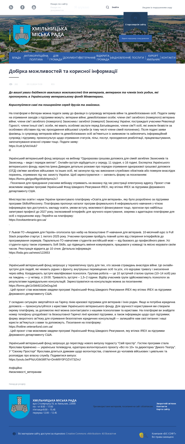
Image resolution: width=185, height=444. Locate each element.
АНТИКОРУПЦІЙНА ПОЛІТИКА (36, 57)
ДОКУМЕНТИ (71, 57)
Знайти (115, 7)
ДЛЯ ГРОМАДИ (55, 57)
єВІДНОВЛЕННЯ (120, 57)
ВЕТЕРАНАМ (87, 57)
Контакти (162, 406)
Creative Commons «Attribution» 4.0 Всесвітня (91, 433)
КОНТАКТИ (169, 57)
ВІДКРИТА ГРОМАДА (102, 57)
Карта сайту (163, 409)
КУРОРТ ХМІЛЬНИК (153, 57)
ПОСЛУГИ (138, 57)
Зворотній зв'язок (166, 403)
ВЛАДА (16, 57)
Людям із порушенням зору (157, 7)
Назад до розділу (17, 384)
